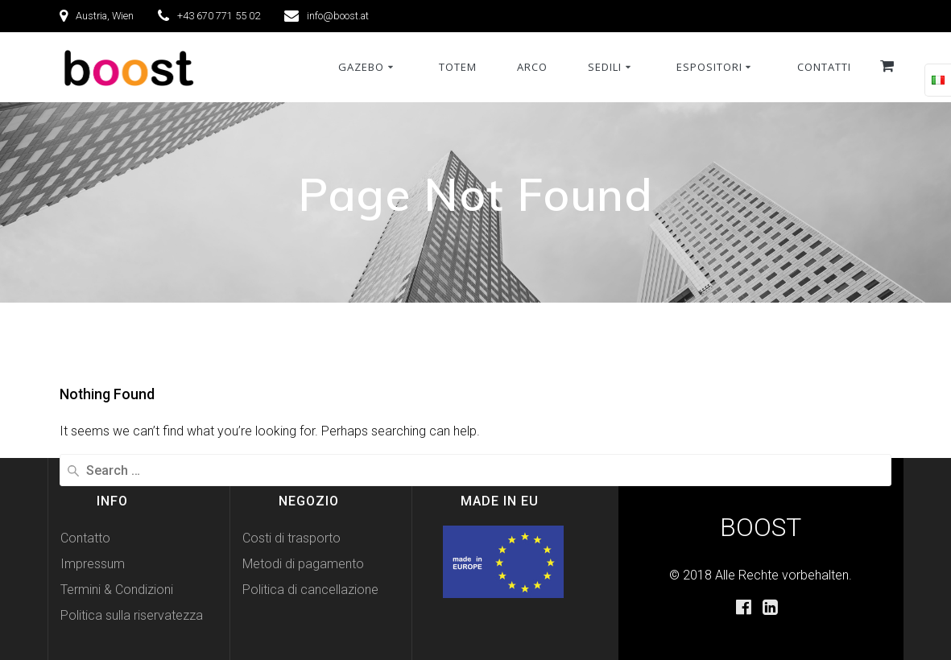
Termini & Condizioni (116, 589)
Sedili (605, 67)
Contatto (85, 538)
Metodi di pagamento (303, 563)
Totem (458, 67)
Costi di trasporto (291, 538)
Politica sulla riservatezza (131, 615)
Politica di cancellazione (310, 589)
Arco (532, 67)
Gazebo (361, 67)
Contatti (824, 67)
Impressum (92, 563)
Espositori (709, 67)
